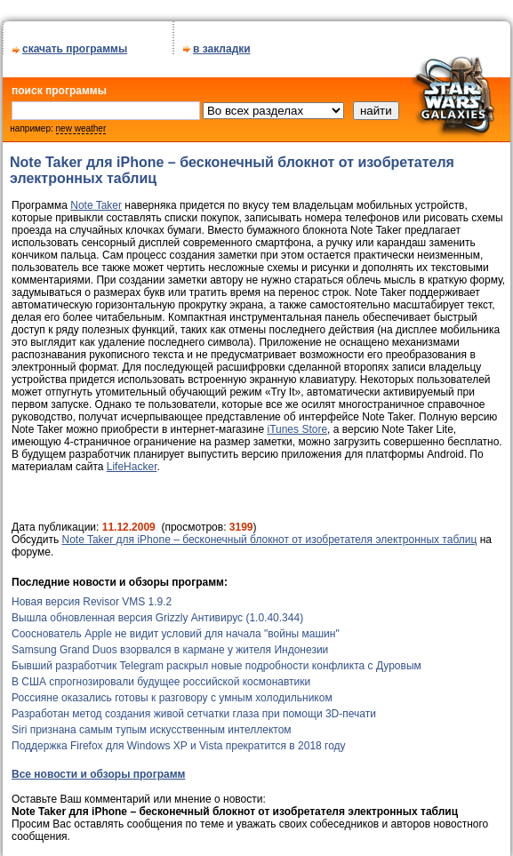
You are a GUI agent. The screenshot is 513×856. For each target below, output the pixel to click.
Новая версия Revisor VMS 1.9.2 (92, 595)
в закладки (222, 42)
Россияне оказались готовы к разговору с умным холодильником (172, 691)
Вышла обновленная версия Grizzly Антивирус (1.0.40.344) (157, 611)
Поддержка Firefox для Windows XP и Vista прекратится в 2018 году (179, 739)
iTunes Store (297, 423)
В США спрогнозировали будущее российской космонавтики (161, 675)
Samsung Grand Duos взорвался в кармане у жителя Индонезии (170, 643)
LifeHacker (132, 460)
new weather (81, 122)
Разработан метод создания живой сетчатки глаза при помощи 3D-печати (194, 707)
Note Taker (96, 199)
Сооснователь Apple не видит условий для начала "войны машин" (176, 627)
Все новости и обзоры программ (98, 768)
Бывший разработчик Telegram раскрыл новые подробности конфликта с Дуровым (216, 659)
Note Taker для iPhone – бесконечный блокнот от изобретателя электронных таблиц (269, 533)
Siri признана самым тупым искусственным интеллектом (152, 723)
